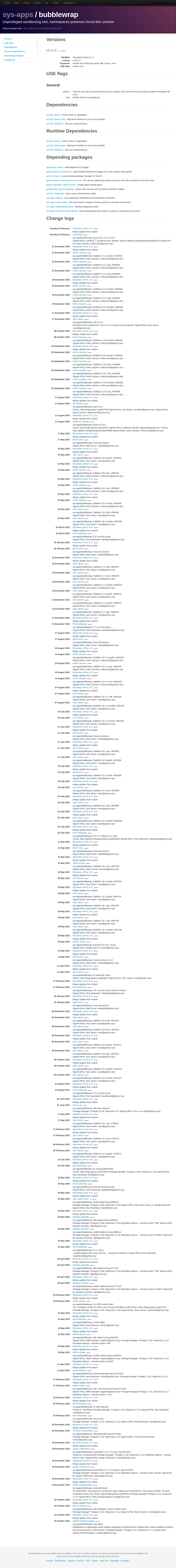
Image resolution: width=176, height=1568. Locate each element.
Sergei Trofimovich (81, 1449)
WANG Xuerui (79, 942)
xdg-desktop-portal (64, 206)
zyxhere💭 (77, 234)
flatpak (59, 198)
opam (56, 176)
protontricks (66, 172)
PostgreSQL (60, 1561)
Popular (37, 3)
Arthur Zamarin (79, 252)
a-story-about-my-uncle (70, 180)
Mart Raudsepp (80, 1165)
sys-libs (49, 115)
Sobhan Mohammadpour (84, 1521)
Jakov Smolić (79, 863)
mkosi (60, 167)
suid (68, 97)
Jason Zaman (79, 1301)
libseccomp (60, 119)
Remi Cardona (79, 1506)
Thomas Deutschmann (83, 1431)
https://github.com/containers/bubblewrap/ (42, 28)
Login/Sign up (69, 3)
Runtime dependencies (21, 51)
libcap (57, 115)
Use (46, 3)
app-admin (51, 167)
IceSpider (125, 1561)
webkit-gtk (59, 193)
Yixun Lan (77, 1105)
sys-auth (50, 211)
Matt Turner (78, 439)
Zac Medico (78, 403)
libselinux (59, 123)
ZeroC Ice (103, 1561)
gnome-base (52, 189)
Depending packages (21, 55)
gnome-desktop (67, 189)
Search (56, 3)
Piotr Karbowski (80, 533)
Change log (21, 60)
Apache (71, 1561)
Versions (21, 38)
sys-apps (18, 14)
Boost (95, 1561)
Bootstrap (114, 1561)
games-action (52, 180)
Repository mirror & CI (83, 228)
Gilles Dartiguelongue (82, 1485)
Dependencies (21, 47)
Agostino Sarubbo (81, 1217)
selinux (66, 91)
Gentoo (49, 1561)
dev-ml (49, 176)
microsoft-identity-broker (67, 211)
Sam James (78, 319)
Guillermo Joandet (81, 421)
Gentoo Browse (162, 3)
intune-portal (62, 202)
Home (7, 3)
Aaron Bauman (79, 1319)
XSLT (88, 1561)
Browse (26, 3)
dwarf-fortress (69, 185)
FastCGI (80, 1561)
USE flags (21, 43)
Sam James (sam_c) (82, 1199)
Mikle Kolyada (79, 1334)
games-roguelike (54, 185)
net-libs (49, 193)
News (16, 3)
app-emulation (52, 172)
